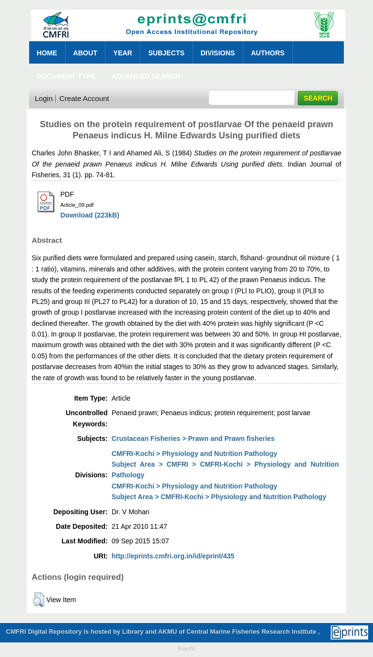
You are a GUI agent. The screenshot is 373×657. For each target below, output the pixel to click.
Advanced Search (146, 76)
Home (47, 53)
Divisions (218, 53)
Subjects (166, 53)
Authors (268, 53)
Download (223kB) (89, 215)
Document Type (66, 76)
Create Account (84, 98)
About (85, 53)
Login (44, 98)
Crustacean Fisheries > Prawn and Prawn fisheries (193, 438)
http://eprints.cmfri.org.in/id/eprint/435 (173, 556)
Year (122, 53)
